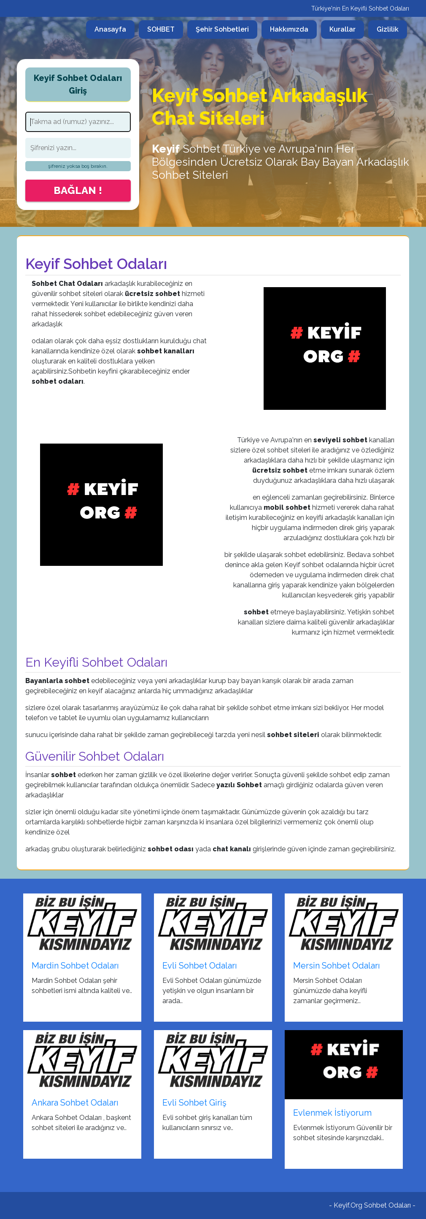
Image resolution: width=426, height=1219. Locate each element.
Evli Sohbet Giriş (194, 1103)
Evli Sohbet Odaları (199, 966)
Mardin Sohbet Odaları (75, 966)
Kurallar (342, 29)
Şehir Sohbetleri (222, 29)
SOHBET (161, 29)
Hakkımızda (289, 29)
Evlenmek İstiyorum (332, 1113)
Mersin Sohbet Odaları (336, 966)
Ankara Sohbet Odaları (75, 1103)
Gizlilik (388, 29)
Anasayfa (114, 28)
